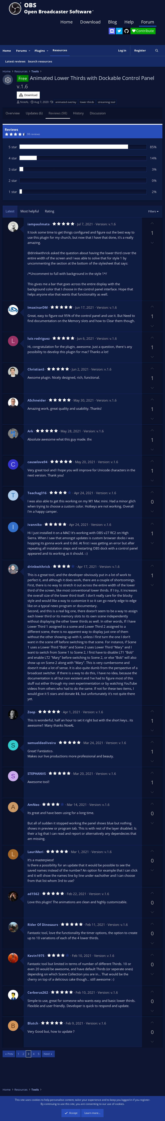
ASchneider (37, 400)
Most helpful (29, 211)
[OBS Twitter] (119, 31)
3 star (13, 169)
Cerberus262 (38, 992)
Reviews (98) (58, 113)
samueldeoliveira (42, 743)
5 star (13, 147)
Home (66, 22)
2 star (13, 180)
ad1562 (33, 894)
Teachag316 (37, 493)
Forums (21, 51)
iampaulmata (39, 224)
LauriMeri (35, 852)
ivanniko (35, 524)
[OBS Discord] (112, 31)
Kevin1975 (36, 955)
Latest (10, 211)
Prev (10, 1054)
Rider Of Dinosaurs (43, 924)
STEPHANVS (37, 773)
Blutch (33, 1023)
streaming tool (106, 102)
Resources (60, 50)
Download (90, 22)
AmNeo (33, 804)
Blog (112, 22)
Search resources (40, 61)
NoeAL (24, 102)
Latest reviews (15, 61)
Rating (49, 211)
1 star (13, 192)
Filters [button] (152, 211)
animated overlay (65, 102)
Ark (30, 431)
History (78, 113)
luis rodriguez (39, 338)
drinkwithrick (39, 566)
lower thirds (87, 102)
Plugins (40, 51)
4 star (13, 158)
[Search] (156, 50)
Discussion (98, 113)
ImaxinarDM (38, 307)
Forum (147, 22)
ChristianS (36, 369)
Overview (13, 113)
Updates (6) (34, 113)
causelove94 (37, 462)
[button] (29, 50)
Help (129, 22)
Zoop (31, 712)
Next (47, 1054)
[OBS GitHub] (126, 31)
